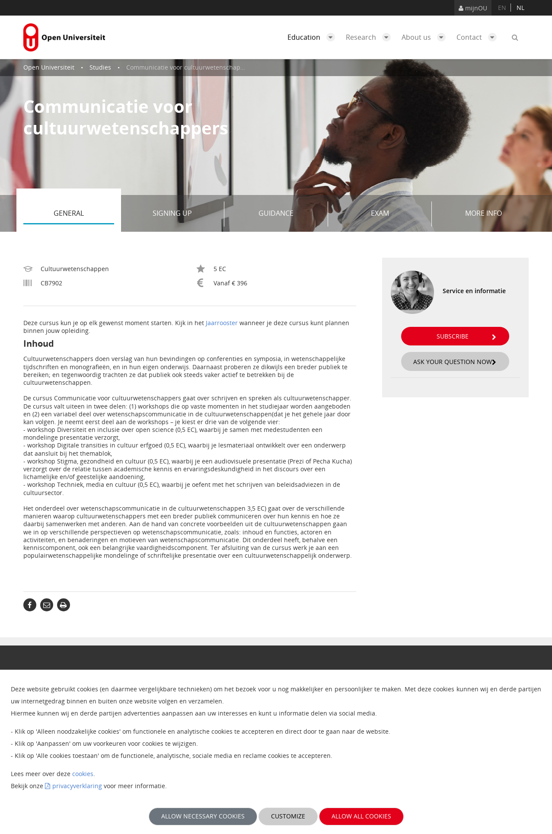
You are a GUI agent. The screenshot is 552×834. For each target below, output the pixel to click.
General (84, 214)
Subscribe (466, 336)
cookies (82, 774)
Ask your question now (454, 362)
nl (520, 7)
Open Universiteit (48, 67)
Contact (478, 37)
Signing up (185, 214)
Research (370, 37)
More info (483, 213)
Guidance (290, 214)
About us (426, 37)
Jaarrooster (222, 323)
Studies (100, 67)
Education (313, 37)
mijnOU (473, 8)
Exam (398, 214)
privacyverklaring (77, 786)
